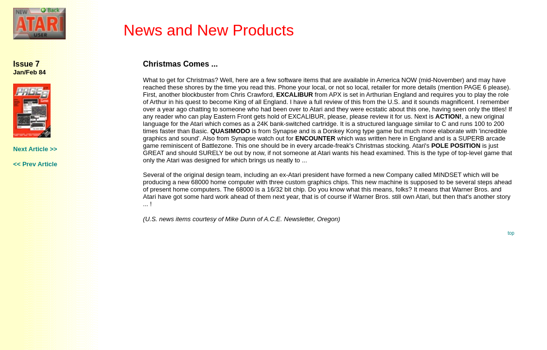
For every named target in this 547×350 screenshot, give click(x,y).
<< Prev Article (35, 164)
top (511, 233)
